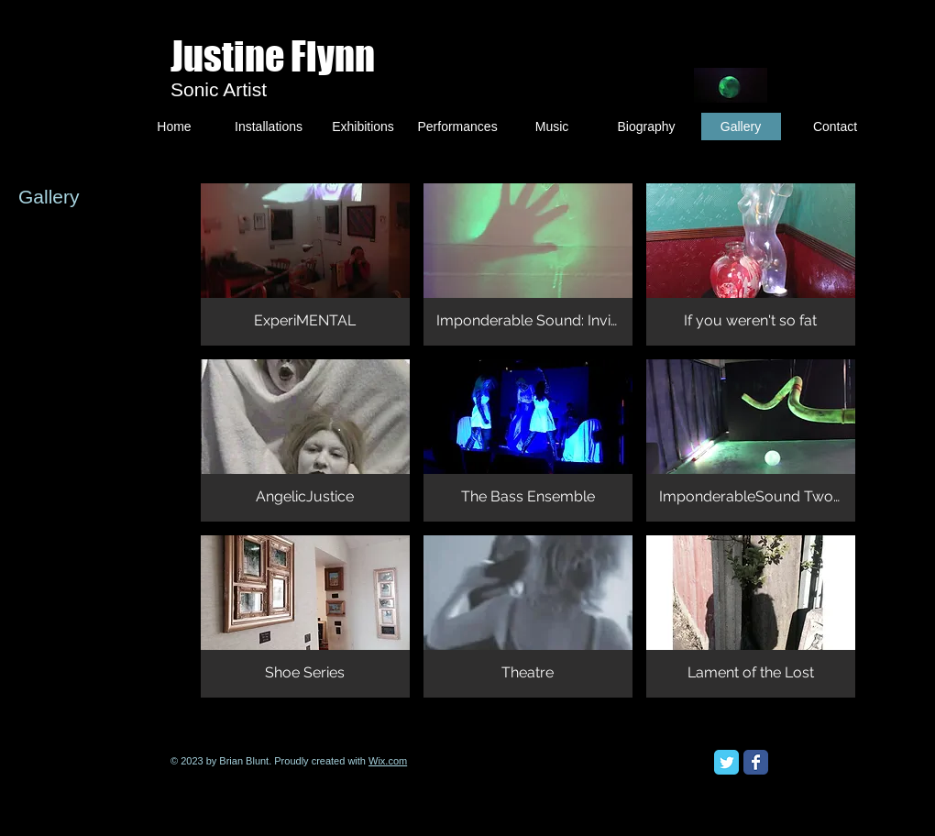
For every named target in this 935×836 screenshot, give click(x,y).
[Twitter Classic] (726, 762)
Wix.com (387, 760)
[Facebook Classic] (755, 762)
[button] (305, 264)
